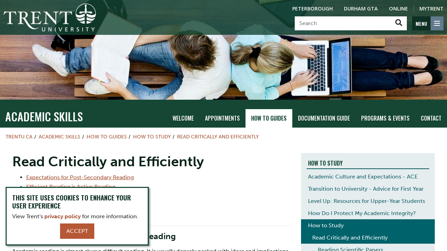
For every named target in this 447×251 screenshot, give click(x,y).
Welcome (183, 118)
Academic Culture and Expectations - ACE (363, 176)
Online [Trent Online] (398, 8)
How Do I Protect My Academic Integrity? (362, 213)
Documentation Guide (324, 118)
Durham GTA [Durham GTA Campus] (361, 8)
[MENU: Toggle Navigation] (428, 23)
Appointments (222, 118)
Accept (77, 231)
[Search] (343, 23)
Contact (431, 118)
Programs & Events (385, 118)
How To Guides (269, 118)
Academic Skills (44, 116)
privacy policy (62, 216)
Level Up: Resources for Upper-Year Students (366, 201)
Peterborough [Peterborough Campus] (312, 8)
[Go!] (398, 23)
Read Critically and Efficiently (218, 137)
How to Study (152, 137)
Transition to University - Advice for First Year (366, 188)
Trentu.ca (19, 137)
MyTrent (431, 8)
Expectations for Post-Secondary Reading (80, 177)
